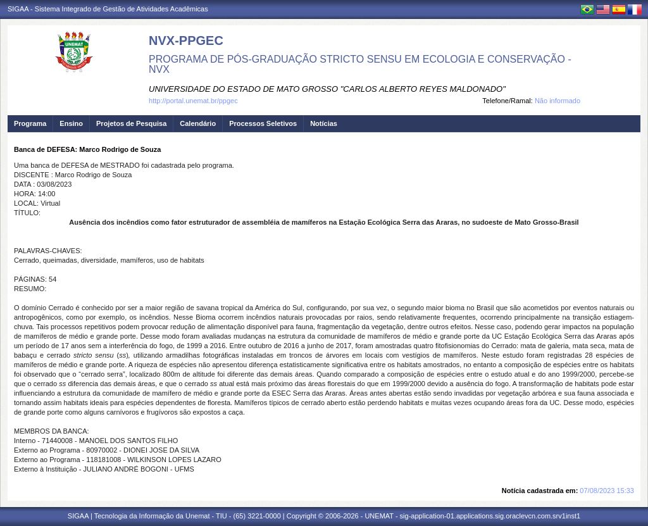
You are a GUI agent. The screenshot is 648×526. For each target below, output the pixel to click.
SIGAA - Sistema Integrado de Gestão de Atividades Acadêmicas (108, 9)
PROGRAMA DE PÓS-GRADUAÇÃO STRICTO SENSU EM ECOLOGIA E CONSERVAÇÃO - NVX (360, 64)
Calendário (198, 123)
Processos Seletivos (263, 123)
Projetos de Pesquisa (131, 123)
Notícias (323, 123)
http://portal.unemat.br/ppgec (193, 100)
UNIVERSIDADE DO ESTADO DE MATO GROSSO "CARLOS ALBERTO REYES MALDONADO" (327, 89)
